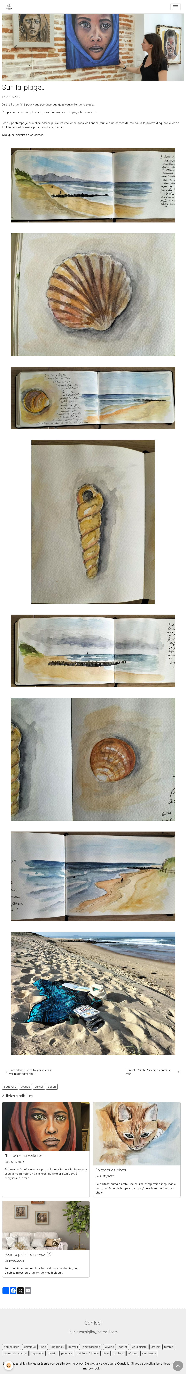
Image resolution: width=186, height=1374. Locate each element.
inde (43, 1347)
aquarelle (10, 1086)
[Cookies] (8, 1365)
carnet (39, 1086)
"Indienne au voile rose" (25, 1155)
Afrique (133, 1353)
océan (52, 1086)
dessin (52, 1353)
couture (119, 1353)
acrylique (30, 1347)
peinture (66, 1353)
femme (168, 1347)
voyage (25, 1086)
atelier (155, 1347)
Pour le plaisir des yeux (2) (28, 1254)
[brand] (10, 6)
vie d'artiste (139, 1347)
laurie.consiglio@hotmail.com (93, 1332)
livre (106, 1353)
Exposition (57, 1347)
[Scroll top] (178, 1366)
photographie (91, 1347)
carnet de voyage (15, 1353)
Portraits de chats (111, 1170)
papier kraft (11, 1347)
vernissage (149, 1353)
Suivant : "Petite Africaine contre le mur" (153, 1072)
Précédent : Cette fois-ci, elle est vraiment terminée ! (28, 1072)
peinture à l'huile (88, 1353)
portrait (73, 1347)
